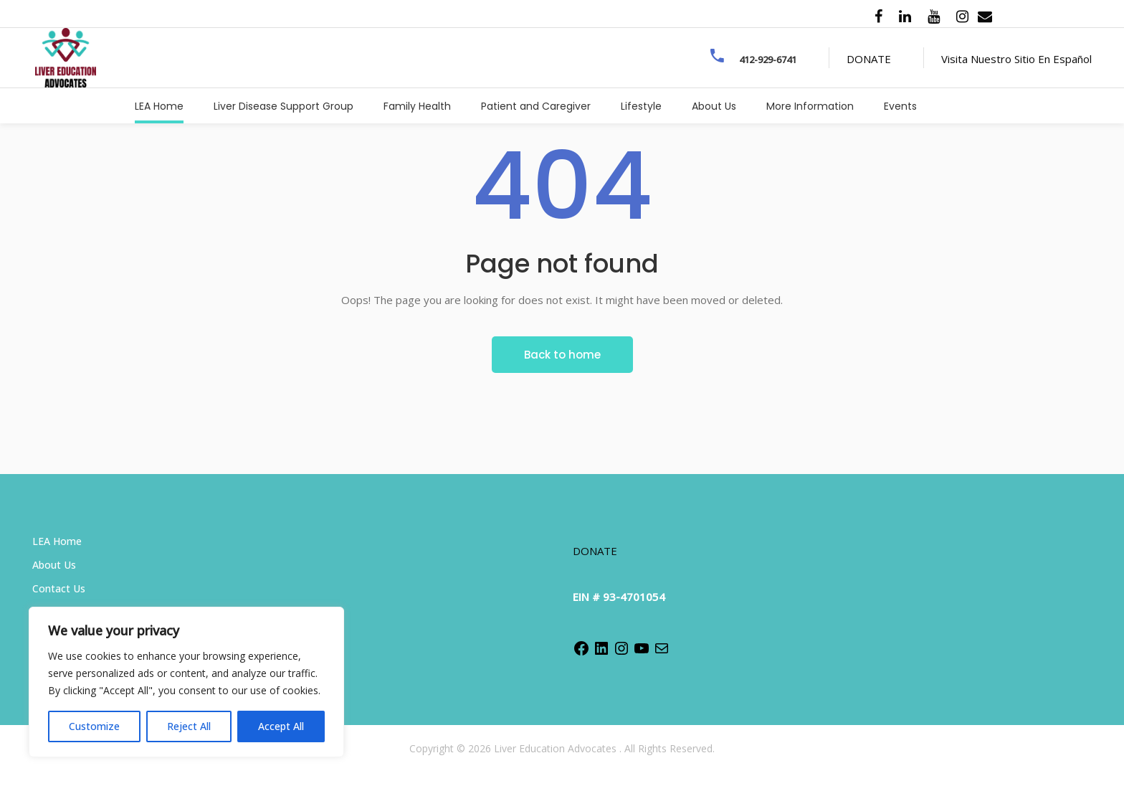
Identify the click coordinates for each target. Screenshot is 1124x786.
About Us (54, 565)
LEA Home (57, 541)
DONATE (869, 59)
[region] (186, 682)
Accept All (281, 726)
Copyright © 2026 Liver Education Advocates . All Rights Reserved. (562, 748)
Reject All (189, 726)
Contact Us (58, 588)
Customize (94, 726)
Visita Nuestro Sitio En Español (1016, 59)
